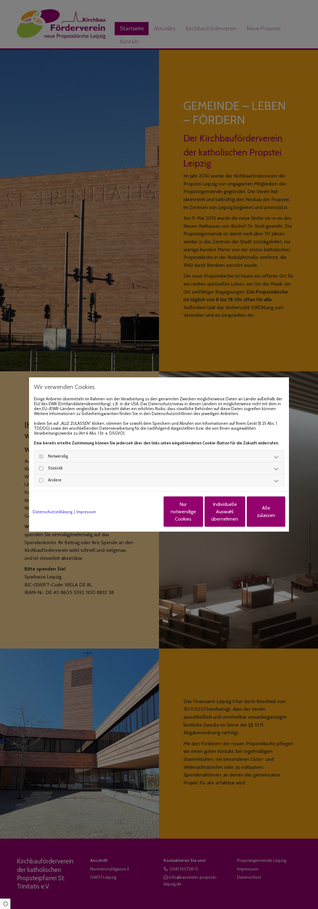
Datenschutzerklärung (52, 511)
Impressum (86, 511)
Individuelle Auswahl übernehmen (199, 511)
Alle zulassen (257, 511)
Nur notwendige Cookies (141, 511)
